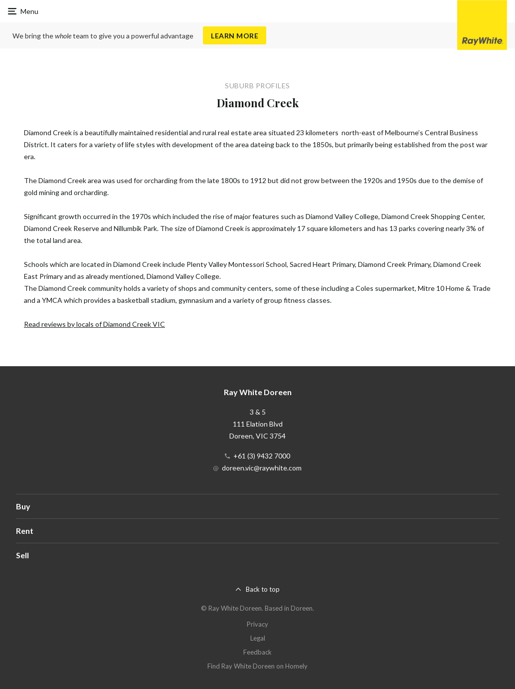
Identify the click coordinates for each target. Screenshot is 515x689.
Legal (257, 638)
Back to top (263, 589)
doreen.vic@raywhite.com (262, 467)
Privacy (257, 624)
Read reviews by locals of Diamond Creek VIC (94, 324)
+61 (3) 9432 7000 (261, 456)
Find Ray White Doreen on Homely (257, 666)
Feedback (257, 652)
